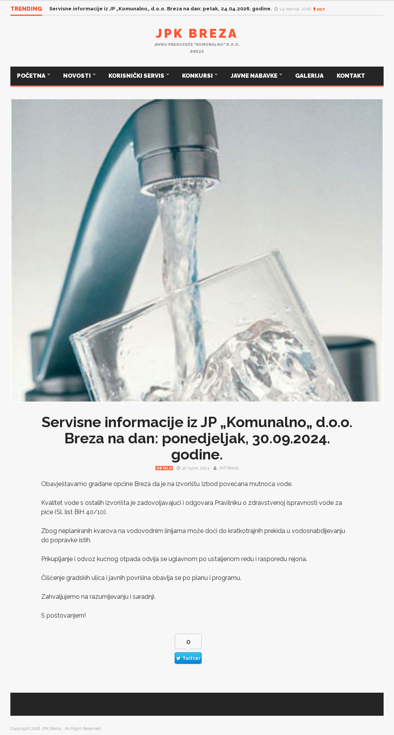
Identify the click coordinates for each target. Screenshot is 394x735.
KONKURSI (198, 75)
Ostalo (164, 468)
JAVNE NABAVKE (254, 75)
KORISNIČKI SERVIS (137, 75)
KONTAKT (351, 75)
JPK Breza (197, 33)
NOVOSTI (77, 75)
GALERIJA (309, 75)
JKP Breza (229, 468)
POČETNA (32, 75)
